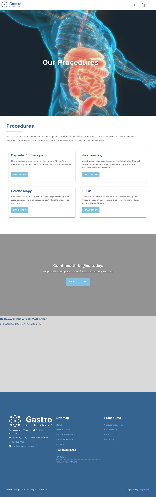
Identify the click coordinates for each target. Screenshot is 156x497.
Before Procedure (64, 439)
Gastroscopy (110, 439)
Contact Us (78, 281)
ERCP (106, 434)
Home (59, 425)
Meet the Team (63, 430)
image (144, 490)
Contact (60, 444)
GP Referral (61, 457)
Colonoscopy (110, 430)
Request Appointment (66, 462)
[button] (152, 5)
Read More (19, 174)
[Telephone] (135, 5)
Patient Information (65, 434)
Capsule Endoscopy (113, 425)
